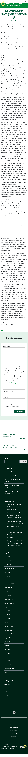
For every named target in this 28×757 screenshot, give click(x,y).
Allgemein (7, 687)
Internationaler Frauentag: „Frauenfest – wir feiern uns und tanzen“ (15, 527)
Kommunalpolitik (9, 691)
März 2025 (7, 583)
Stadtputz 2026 (8, 475)
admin (9, 507)
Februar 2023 (8, 625)
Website (5, 400)
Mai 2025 (7, 579)
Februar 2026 (8, 564)
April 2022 (7, 652)
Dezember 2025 (9, 571)
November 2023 (9, 602)
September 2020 (9, 671)
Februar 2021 (8, 668)
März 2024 (7, 598)
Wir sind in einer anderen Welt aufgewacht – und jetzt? (14, 546)
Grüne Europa (13, 736)
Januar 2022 (7, 660)
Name (5, 389)
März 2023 (7, 621)
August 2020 (8, 675)
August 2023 (8, 610)
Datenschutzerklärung (9, 386)
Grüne (13, 725)
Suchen (6, 462)
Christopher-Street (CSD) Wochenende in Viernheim (14, 450)
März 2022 (7, 656)
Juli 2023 (7, 614)
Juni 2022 (7, 648)
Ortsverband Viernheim (13, 5)
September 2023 (9, 606)
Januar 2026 (7, 567)
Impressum (13, 739)
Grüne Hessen (13, 727)
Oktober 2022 (8, 633)
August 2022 (8, 641)
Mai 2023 (7, 618)
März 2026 (7, 560)
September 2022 (9, 637)
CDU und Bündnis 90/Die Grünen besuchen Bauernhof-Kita (15, 509)
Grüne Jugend (13, 733)
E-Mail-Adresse (8, 395)
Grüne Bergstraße (13, 730)
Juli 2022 (7, 644)
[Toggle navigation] (25, 9)
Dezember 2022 (9, 629)
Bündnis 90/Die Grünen (15, 3)
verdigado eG (10, 751)
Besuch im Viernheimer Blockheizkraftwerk (14, 439)
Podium (2, 333)
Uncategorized (8, 699)
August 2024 (8, 591)
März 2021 (7, 664)
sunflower (12, 749)
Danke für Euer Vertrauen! (11, 479)
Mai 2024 (7, 594)
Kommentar (7, 349)
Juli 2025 (7, 575)
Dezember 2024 (9, 587)
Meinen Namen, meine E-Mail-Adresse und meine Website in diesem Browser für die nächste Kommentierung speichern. (15, 408)
